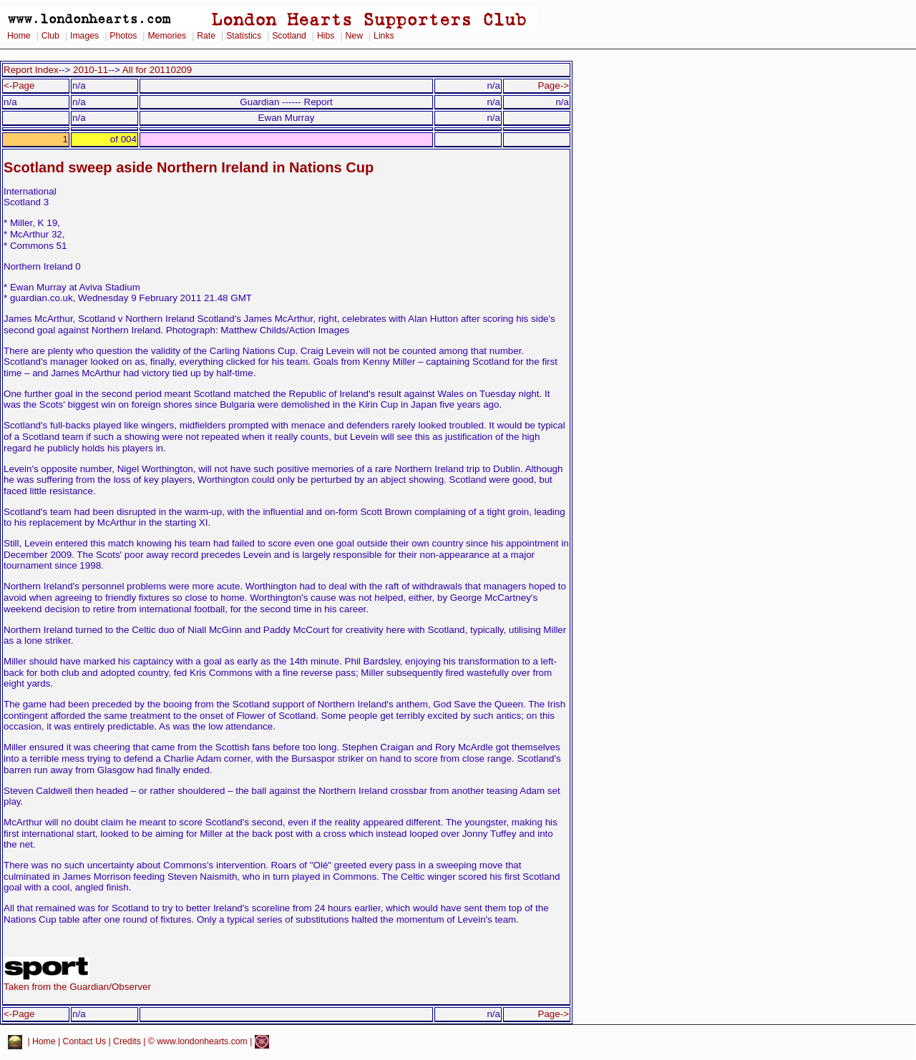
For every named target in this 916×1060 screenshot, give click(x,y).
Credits (127, 1041)
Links (384, 36)
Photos (123, 36)
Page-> (553, 85)
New (354, 36)
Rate (206, 36)
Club (50, 36)
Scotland (289, 36)
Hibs (325, 36)
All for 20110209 (157, 69)
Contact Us (85, 1041)
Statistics (243, 36)
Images (84, 36)
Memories (166, 36)
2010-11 (90, 69)
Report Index (31, 69)
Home (19, 36)
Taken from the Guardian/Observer (77, 982)
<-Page (19, 85)
